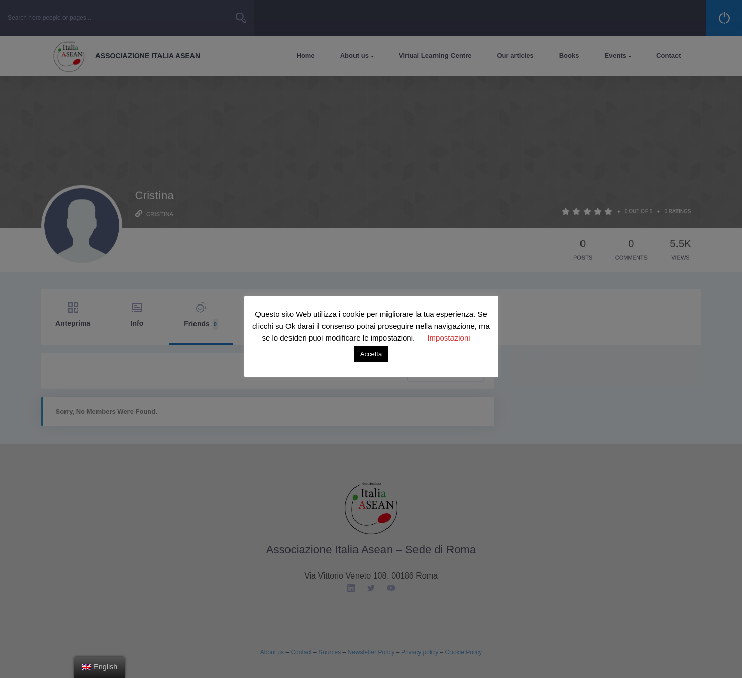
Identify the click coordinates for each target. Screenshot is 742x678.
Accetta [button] (371, 354)
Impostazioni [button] (448, 337)
